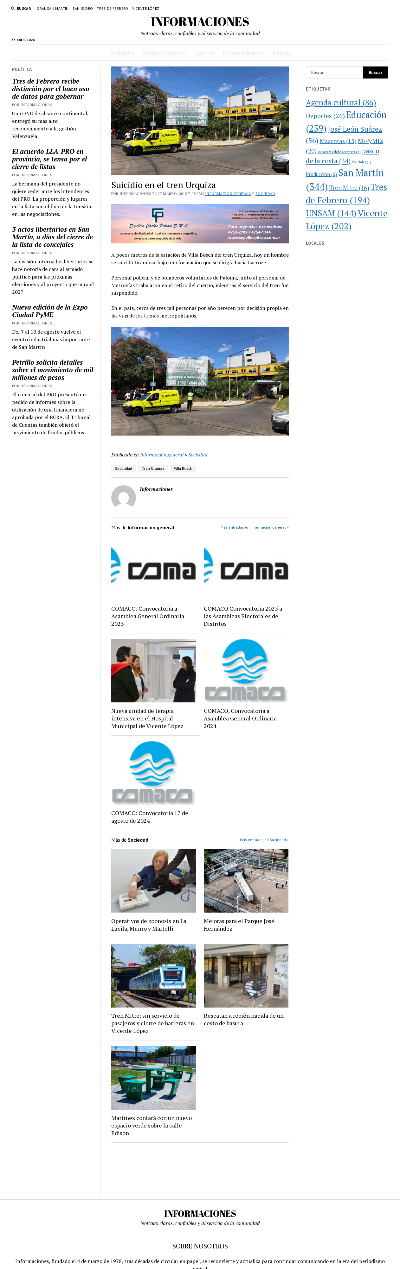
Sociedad (119, 53)
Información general (228, 193)
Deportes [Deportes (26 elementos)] (325, 115)
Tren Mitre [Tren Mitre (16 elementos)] (349, 188)
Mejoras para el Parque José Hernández (239, 924)
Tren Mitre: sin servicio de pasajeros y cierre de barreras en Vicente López (152, 1023)
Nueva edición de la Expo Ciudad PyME (50, 310)
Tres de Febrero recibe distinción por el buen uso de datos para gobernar (50, 88)
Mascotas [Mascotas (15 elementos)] (338, 141)
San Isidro (83, 8)
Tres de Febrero (112, 8)
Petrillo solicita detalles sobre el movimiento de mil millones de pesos (52, 369)
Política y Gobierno (162, 53)
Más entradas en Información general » (255, 527)
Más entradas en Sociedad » (264, 839)
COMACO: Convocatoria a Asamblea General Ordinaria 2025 (147, 616)
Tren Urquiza (153, 468)
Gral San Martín (52, 8)
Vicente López (145, 8)
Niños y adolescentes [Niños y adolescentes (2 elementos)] (339, 151)
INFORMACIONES (200, 21)
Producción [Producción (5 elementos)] (321, 174)
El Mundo (281, 53)
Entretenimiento (240, 53)
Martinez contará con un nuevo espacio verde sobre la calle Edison (151, 1125)
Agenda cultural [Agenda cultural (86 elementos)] (341, 102)
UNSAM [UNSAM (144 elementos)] (331, 213)
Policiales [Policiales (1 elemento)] (361, 162)
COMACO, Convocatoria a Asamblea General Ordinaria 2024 (240, 718)
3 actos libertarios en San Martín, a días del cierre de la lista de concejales (52, 236)
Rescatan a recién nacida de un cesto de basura (244, 1019)
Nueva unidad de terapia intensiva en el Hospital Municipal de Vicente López (147, 718)
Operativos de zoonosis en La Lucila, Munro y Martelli (148, 924)
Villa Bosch (183, 468)
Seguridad (123, 468)
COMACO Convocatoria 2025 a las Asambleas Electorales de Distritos (243, 616)
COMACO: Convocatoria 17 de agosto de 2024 (149, 816)
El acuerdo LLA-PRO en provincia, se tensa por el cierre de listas (49, 159)
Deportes (205, 53)
